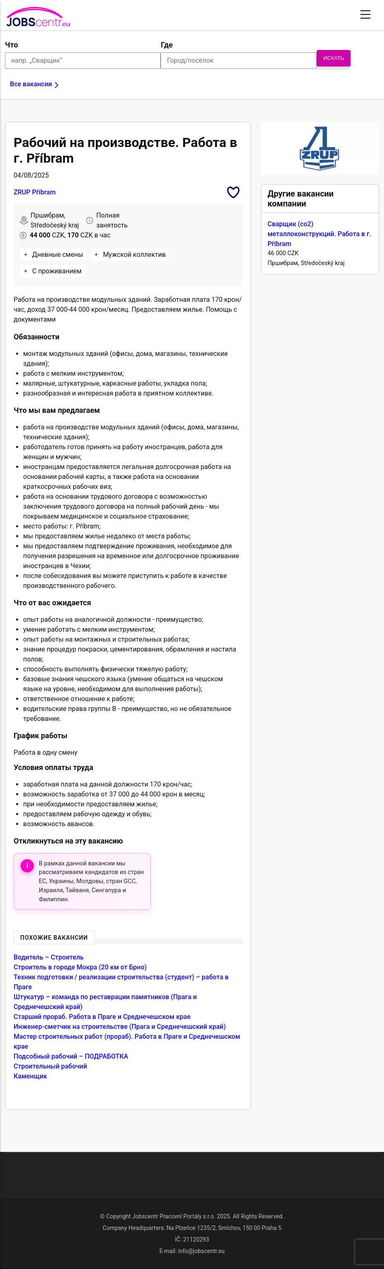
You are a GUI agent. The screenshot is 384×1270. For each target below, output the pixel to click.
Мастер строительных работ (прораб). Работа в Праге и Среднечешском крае (127, 1041)
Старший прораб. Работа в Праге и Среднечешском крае (102, 1017)
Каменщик (30, 1076)
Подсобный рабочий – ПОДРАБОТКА (71, 1056)
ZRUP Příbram (35, 192)
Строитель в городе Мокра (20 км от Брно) (80, 967)
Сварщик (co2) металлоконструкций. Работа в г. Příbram (319, 234)
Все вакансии (31, 84)
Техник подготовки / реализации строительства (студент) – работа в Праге (121, 982)
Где (167, 44)
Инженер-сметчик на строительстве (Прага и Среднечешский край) (120, 1027)
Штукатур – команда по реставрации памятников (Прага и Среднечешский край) (105, 1002)
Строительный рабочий (50, 1066)
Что (11, 44)
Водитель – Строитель (49, 957)
